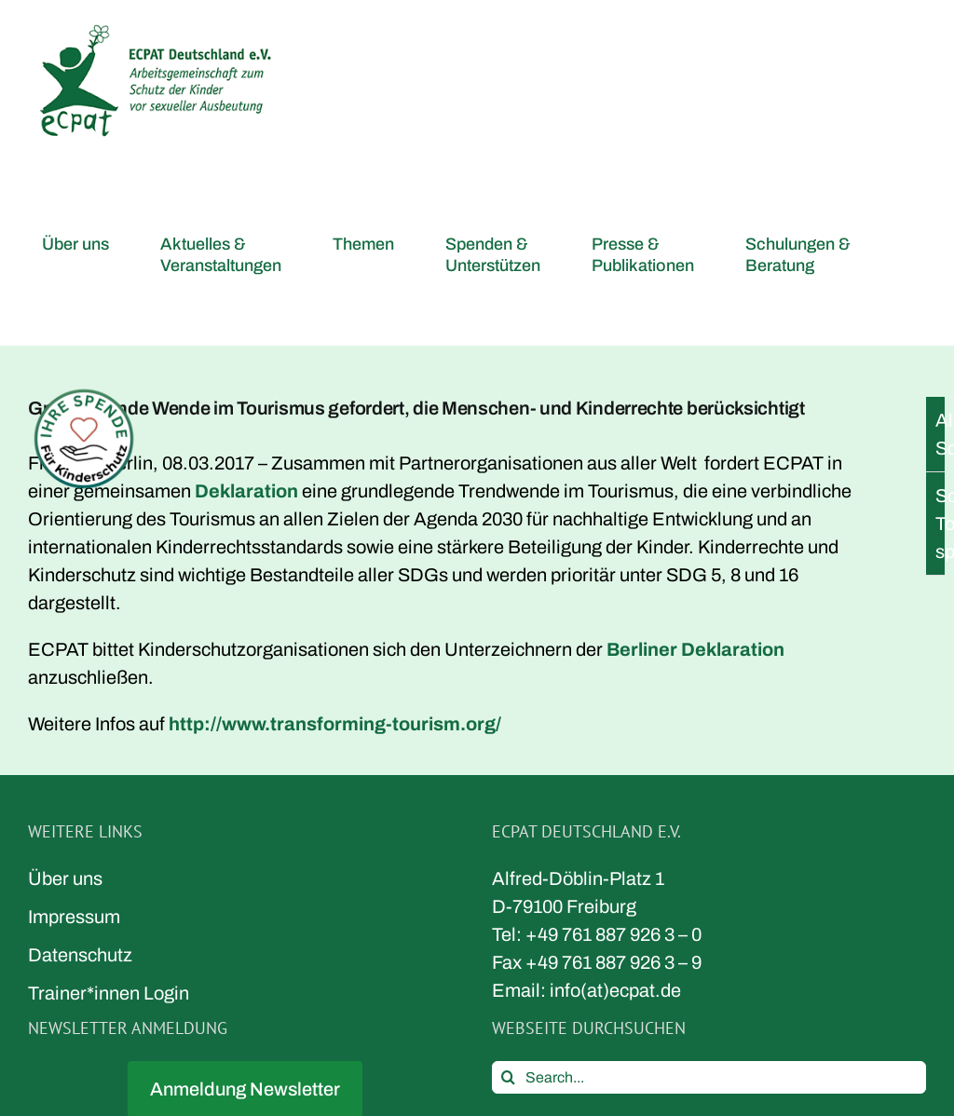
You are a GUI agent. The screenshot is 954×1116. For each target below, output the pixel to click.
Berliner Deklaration (695, 649)
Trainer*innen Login (108, 993)
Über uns (65, 878)
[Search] (508, 1077)
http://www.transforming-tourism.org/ (335, 724)
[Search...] (709, 1077)
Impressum (74, 916)
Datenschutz (80, 955)
